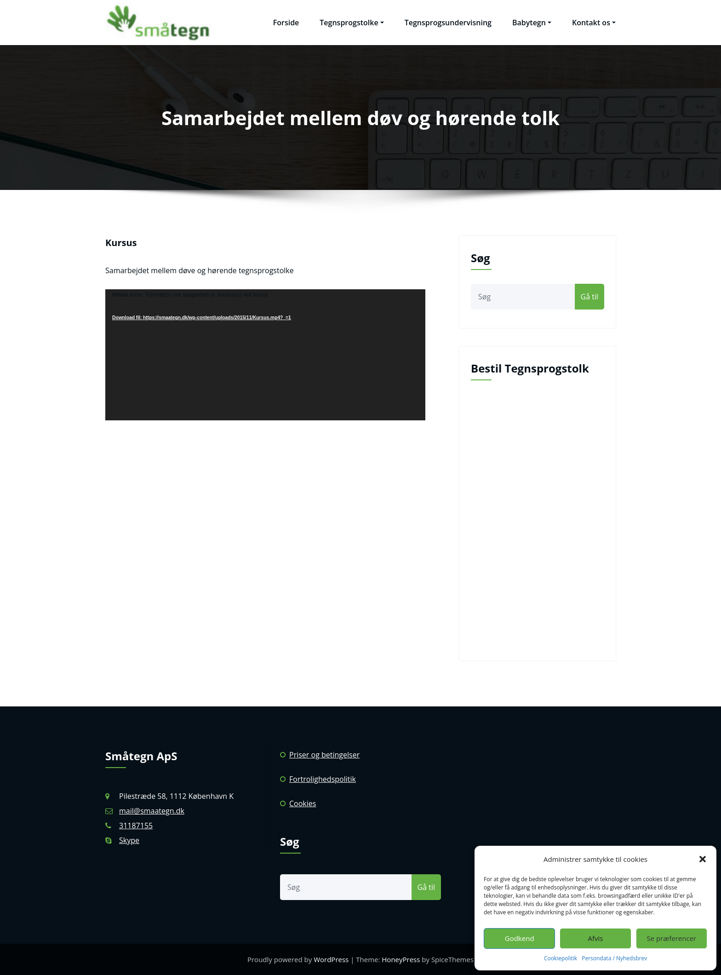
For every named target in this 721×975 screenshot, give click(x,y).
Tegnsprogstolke (351, 22)
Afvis (595, 938)
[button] (702, 859)
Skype (129, 840)
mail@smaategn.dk (151, 811)
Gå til (589, 297)
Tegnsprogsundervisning (448, 22)
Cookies (302, 803)
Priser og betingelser (324, 755)
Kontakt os (594, 22)
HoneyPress (401, 959)
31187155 (136, 825)
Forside (286, 22)
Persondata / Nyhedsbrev (614, 958)
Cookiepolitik (560, 958)
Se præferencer (671, 938)
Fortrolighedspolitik (322, 779)
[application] (265, 354)
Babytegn (531, 22)
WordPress (331, 959)
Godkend (519, 938)
